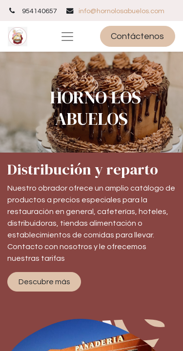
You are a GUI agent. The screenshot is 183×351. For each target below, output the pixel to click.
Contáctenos (137, 36)
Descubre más (44, 282)
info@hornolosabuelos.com (121, 11)
